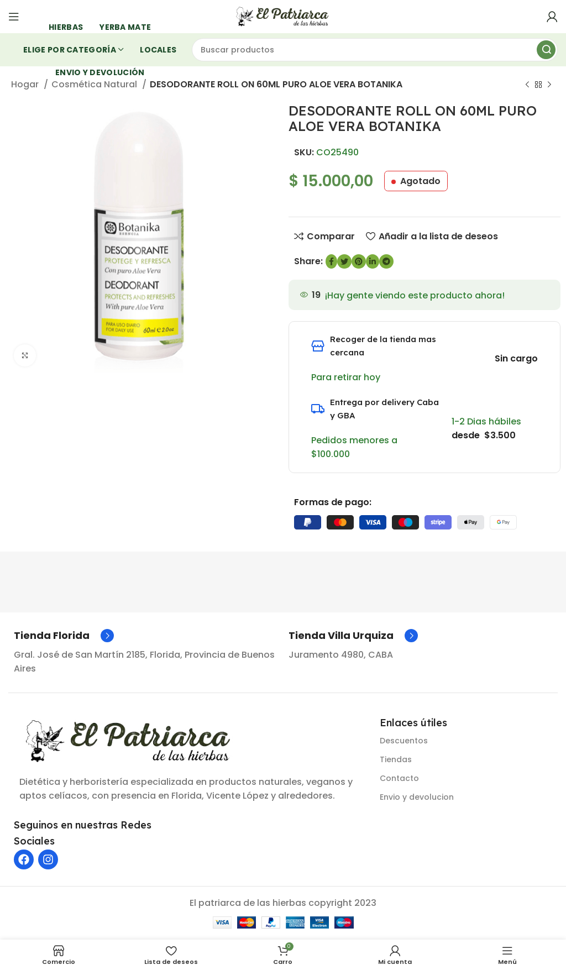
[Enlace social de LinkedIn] (372, 261)
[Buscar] (375, 49)
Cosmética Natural (95, 84)
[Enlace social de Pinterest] (359, 261)
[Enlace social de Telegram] (386, 261)
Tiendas (396, 759)
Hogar (26, 84)
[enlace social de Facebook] (331, 261)
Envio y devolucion (417, 797)
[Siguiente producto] (549, 85)
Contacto (399, 778)
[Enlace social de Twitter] (344, 261)
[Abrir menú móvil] (14, 17)
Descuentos (404, 740)
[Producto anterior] (527, 85)
